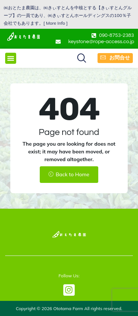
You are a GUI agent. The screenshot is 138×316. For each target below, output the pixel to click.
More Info (55, 23)
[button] (10, 58)
